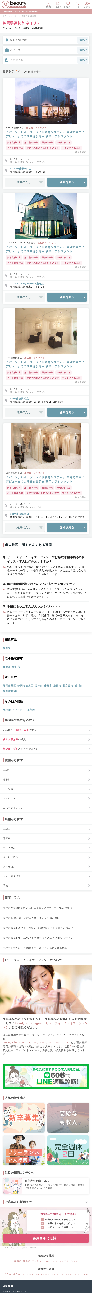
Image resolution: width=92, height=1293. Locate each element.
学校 (85, 1274)
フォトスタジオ (73, 1274)
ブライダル (28, 1274)
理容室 (16, 1274)
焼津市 (39, 685)
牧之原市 (68, 685)
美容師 (7, 709)
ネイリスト (51, 1261)
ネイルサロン (43, 1274)
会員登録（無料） (60, 1238)
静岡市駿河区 (11, 691)
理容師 (31, 709)
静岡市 (7, 666)
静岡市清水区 (25, 685)
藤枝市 (48, 685)
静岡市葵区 (9, 685)
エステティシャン (68, 1261)
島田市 (57, 685)
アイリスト (18, 709)
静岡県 (7, 648)
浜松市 (16, 666)
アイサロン (57, 1274)
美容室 (7, 1274)
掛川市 (79, 685)
